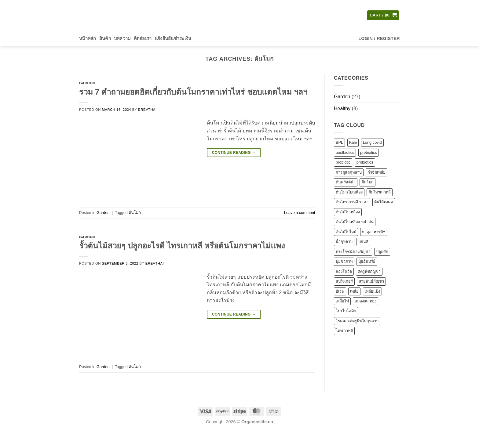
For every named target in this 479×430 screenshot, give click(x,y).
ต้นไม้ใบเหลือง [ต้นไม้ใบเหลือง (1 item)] (348, 212)
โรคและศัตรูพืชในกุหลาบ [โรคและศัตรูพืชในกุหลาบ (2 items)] (357, 321)
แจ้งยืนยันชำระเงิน (173, 38)
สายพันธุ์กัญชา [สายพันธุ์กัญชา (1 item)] (371, 281)
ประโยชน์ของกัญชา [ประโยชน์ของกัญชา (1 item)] (353, 251)
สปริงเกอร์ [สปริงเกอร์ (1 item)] (344, 281)
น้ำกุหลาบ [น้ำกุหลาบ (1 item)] (344, 241)
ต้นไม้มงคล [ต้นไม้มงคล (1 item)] (383, 202)
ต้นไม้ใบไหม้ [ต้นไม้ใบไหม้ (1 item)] (346, 231)
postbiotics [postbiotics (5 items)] (345, 152)
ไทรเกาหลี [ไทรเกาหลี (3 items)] (344, 331)
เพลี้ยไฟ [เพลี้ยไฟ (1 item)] (342, 301)
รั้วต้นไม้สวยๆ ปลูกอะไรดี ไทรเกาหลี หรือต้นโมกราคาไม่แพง (182, 245)
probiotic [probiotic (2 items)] (343, 162)
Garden (87, 83)
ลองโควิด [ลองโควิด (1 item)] (344, 271)
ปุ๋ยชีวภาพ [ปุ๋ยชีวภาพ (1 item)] (344, 261)
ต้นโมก (135, 212)
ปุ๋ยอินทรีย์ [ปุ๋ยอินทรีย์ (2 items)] (366, 261)
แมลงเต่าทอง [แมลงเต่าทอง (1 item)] (365, 301)
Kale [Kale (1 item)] (353, 142)
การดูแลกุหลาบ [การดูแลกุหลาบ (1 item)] (349, 172)
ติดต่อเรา (143, 38)
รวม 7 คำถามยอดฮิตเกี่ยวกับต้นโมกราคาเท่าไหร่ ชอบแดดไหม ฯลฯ (193, 92)
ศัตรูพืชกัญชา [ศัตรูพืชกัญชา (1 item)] (369, 271)
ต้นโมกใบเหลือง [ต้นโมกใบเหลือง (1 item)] (349, 192)
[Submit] (296, 15)
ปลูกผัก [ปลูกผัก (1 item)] (382, 251)
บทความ (122, 38)
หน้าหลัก (87, 38)
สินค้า (105, 38)
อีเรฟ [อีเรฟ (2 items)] (340, 291)
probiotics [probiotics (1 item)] (364, 162)
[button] (383, 15)
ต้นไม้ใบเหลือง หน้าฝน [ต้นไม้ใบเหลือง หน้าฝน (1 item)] (355, 221)
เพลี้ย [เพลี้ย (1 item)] (354, 291)
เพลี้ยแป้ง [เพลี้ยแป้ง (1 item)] (372, 291)
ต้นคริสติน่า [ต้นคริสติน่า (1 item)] (346, 182)
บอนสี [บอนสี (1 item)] (363, 241)
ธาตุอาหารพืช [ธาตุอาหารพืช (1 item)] (374, 231)
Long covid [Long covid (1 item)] (372, 142)
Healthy (342, 108)
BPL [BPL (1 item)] (339, 142)
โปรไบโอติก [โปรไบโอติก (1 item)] (346, 311)
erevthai (147, 109)
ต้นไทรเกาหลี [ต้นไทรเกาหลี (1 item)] (379, 192)
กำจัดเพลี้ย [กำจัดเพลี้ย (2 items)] (376, 172)
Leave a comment (299, 212)
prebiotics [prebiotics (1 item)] (368, 152)
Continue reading (234, 153)
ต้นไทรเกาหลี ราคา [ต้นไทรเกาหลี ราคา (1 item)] (352, 202)
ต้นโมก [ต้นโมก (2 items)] (367, 182)
